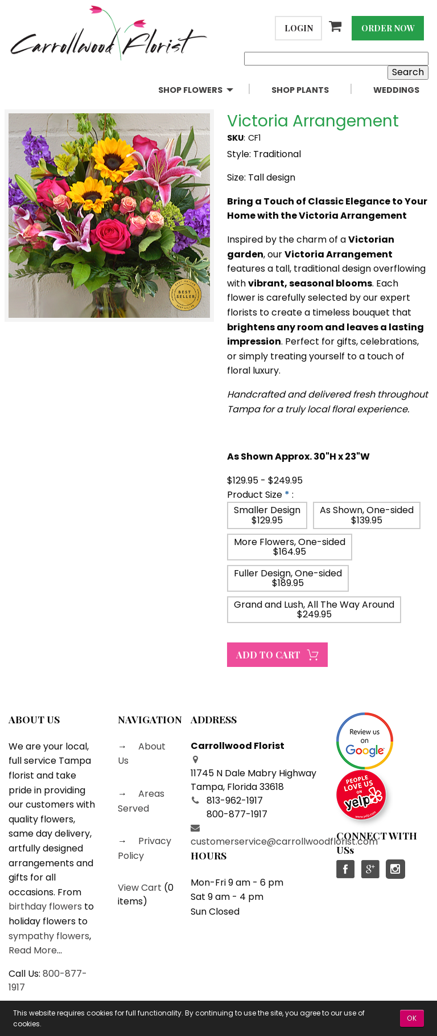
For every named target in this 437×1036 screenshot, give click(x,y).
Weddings (396, 90)
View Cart (140, 887)
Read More (33, 950)
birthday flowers (45, 906)
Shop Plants (300, 90)
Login (299, 28)
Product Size (254, 494)
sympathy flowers (49, 936)
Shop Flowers (190, 90)
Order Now (388, 28)
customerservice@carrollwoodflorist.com (284, 841)
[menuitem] (205, 90)
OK (412, 1018)
